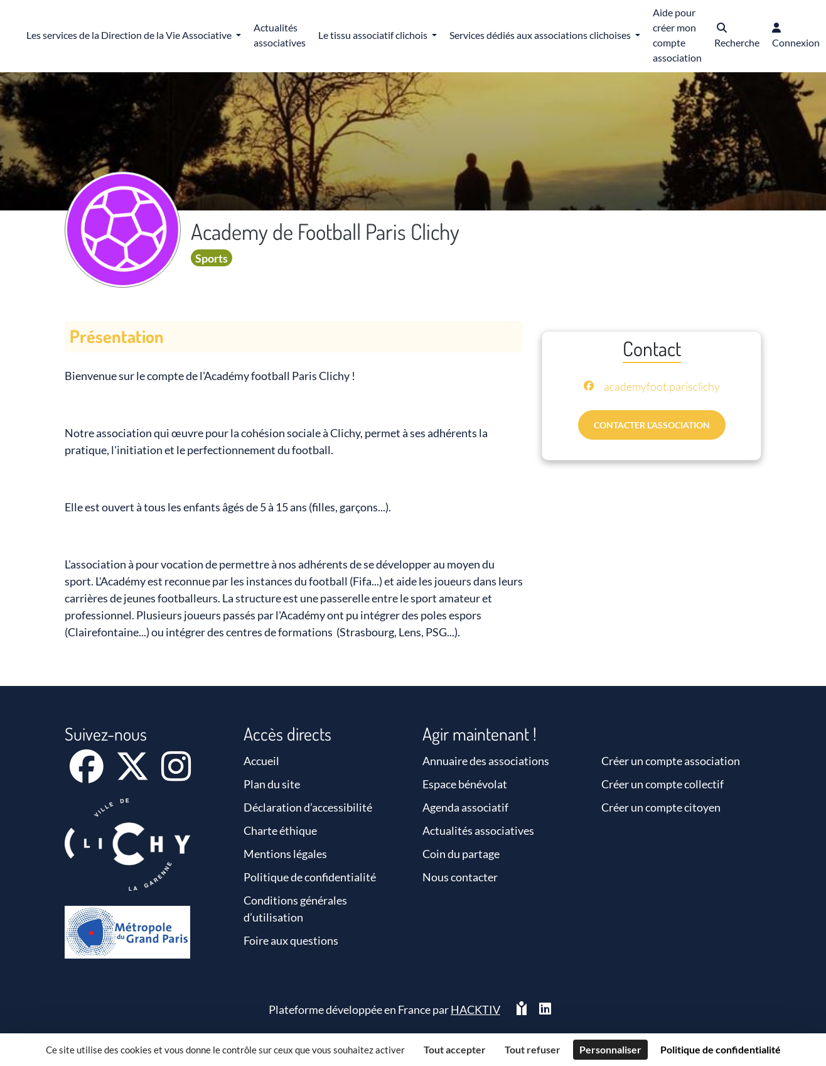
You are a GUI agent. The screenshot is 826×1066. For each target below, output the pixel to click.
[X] (133, 774)
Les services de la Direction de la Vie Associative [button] (129, 35)
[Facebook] (87, 774)
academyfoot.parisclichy (662, 386)
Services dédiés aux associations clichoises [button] (541, 35)
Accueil (261, 761)
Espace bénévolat (464, 784)
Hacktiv (475, 1009)
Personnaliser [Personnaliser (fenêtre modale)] (610, 1049)
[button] (736, 36)
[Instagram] (176, 774)
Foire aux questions (291, 940)
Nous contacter (460, 877)
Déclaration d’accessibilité (308, 807)
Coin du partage (461, 854)
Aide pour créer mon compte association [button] (677, 34)
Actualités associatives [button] (280, 34)
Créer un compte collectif (662, 784)
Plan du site (272, 784)
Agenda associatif (465, 807)
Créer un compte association (670, 761)
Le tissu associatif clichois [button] (373, 35)
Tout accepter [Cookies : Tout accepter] (455, 1049)
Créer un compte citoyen (661, 807)
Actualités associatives (478, 830)
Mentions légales (285, 854)
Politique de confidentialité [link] (720, 1049)
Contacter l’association (652, 425)
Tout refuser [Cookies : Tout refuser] (532, 1049)
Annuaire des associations (485, 761)
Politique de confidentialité (310, 877)
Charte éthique (280, 830)
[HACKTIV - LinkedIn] (545, 1009)
